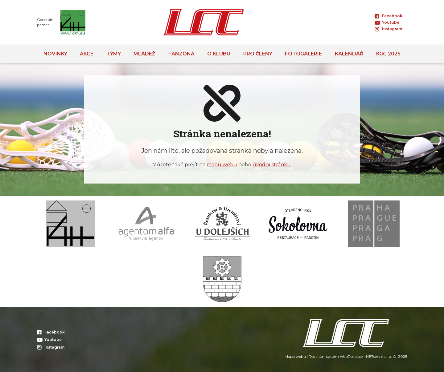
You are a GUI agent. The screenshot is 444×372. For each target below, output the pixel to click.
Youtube (387, 22)
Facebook (388, 16)
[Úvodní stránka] (203, 22)
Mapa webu (295, 356)
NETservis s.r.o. (379, 356)
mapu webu (222, 165)
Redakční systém (324, 356)
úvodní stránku (272, 165)
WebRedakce (351, 356)
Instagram (388, 28)
